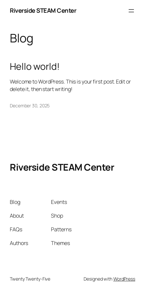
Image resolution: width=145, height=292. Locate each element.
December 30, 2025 (30, 105)
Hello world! (35, 66)
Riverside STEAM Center (43, 10)
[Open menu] (131, 11)
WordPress (124, 279)
